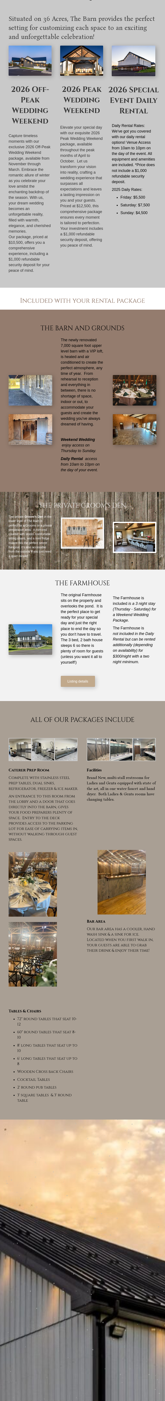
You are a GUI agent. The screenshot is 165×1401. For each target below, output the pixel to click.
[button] (78, 681)
